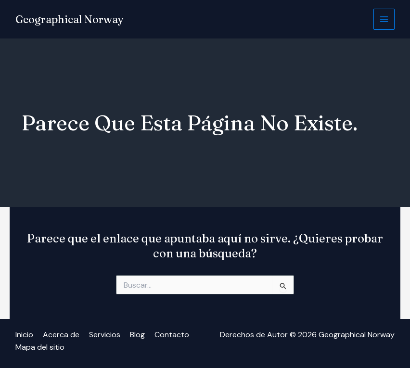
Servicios (104, 335)
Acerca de (61, 335)
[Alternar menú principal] (384, 19)
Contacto (171, 335)
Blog (137, 335)
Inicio (24, 335)
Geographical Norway (69, 19)
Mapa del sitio (39, 347)
